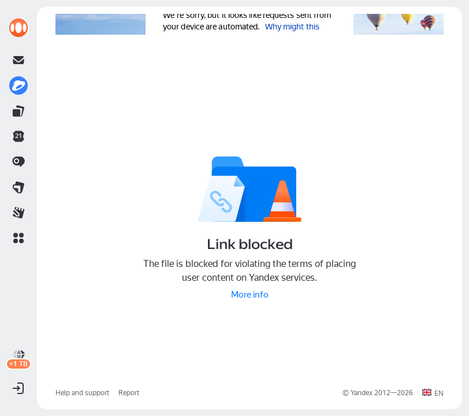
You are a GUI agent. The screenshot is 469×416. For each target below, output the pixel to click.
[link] (18, 27)
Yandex (362, 393)
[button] (18, 238)
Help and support (82, 393)
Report (128, 393)
